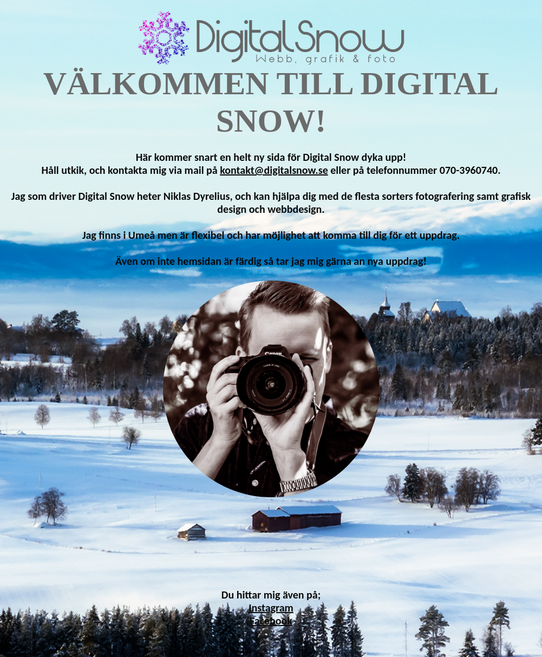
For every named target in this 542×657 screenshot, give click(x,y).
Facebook (271, 620)
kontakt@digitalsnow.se (274, 170)
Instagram (271, 607)
